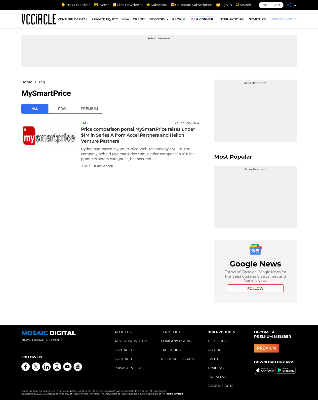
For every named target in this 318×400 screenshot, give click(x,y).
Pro (62, 108)
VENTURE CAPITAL (73, 19)
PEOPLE (178, 19)
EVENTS (213, 359)
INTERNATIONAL (232, 19)
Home (26, 82)
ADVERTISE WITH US (131, 341)
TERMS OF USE (173, 332)
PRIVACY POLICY (128, 368)
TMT (84, 123)
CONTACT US (125, 350)
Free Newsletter (128, 5)
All (35, 108)
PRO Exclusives (75, 5)
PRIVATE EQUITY (104, 19)
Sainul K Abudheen (98, 166)
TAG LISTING (171, 350)
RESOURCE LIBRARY (178, 359)
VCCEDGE (215, 350)
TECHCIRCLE (217, 341)
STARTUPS (257, 19)
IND (265, 5)
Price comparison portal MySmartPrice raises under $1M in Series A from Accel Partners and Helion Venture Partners (138, 135)
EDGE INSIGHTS (220, 386)
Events (101, 5)
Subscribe (156, 5)
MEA (277, 5)
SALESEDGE (217, 377)
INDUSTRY (157, 19)
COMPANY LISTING (176, 341)
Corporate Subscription (191, 5)
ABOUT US (123, 332)
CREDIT (139, 19)
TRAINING (215, 368)
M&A (125, 19)
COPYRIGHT (124, 359)
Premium (89, 108)
